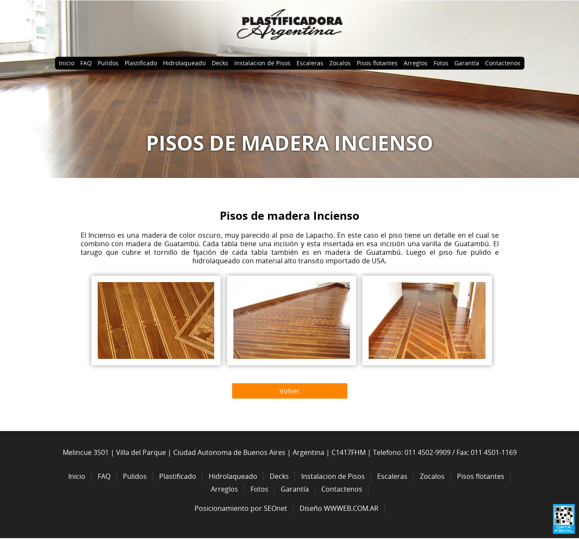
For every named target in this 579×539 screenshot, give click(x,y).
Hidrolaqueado (184, 63)
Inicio (66, 63)
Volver (289, 391)
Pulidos (108, 63)
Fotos (441, 63)
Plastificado (141, 63)
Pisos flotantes (377, 63)
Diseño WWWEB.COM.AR (339, 508)
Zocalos (340, 63)
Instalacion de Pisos (262, 63)
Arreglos (416, 63)
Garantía (466, 63)
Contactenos (503, 63)
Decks (220, 63)
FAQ (86, 63)
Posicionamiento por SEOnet (241, 508)
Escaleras (310, 63)
